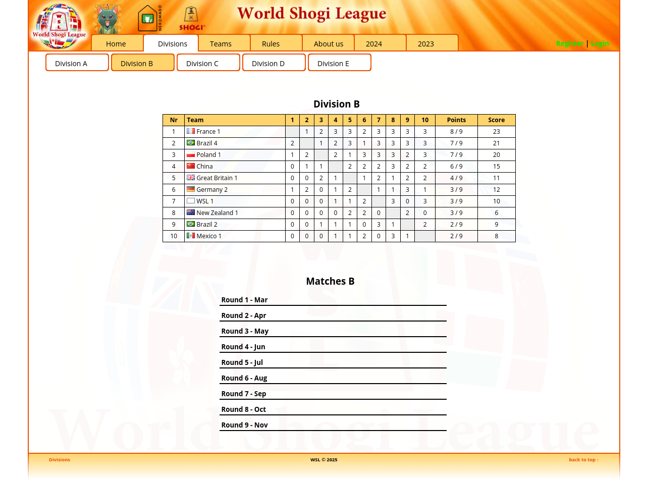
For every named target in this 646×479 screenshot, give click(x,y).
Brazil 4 (202, 143)
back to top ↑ (584, 459)
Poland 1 (204, 154)
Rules (271, 43)
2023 (426, 43)
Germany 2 (207, 189)
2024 (374, 43)
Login (600, 43)
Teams (221, 43)
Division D (268, 63)
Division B (137, 63)
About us (328, 43)
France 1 (204, 131)
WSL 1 (200, 201)
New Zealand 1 (212, 212)
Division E (333, 63)
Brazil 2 (202, 224)
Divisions (172, 43)
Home (116, 43)
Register (570, 43)
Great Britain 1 (212, 178)
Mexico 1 (204, 236)
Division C (202, 63)
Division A (71, 63)
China (199, 166)
